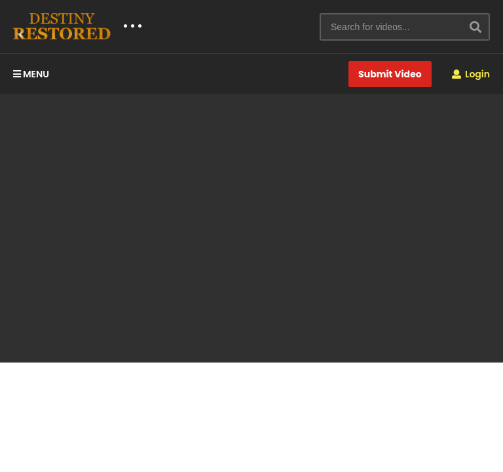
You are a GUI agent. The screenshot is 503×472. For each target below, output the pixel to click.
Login (471, 74)
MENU (31, 74)
